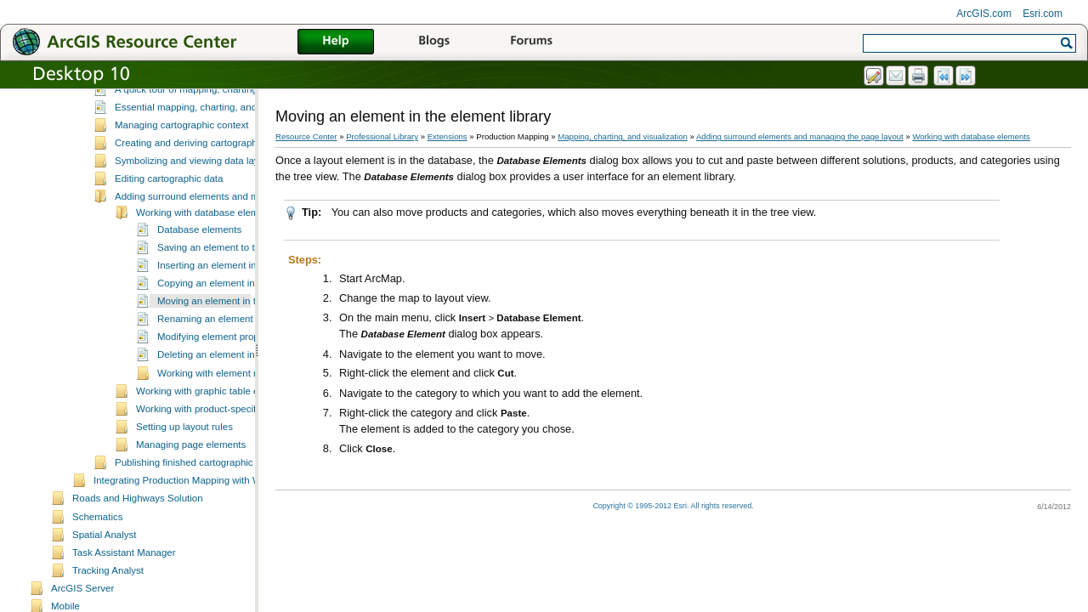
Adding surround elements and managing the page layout (239, 240)
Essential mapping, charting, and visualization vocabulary (239, 151)
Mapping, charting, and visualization (171, 99)
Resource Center (306, 136)
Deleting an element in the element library (247, 399)
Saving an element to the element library (244, 291)
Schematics (97, 561)
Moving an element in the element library (245, 345)
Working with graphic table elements (214, 435)
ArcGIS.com (984, 14)
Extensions (448, 136)
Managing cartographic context (181, 169)
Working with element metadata (225, 417)
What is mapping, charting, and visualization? (213, 115)
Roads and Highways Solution (137, 542)
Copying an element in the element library (247, 327)
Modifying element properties (220, 381)
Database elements (199, 274)
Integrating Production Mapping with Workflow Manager (214, 524)
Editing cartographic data (169, 223)
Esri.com (1042, 14)
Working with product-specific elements (220, 453)
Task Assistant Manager (124, 597)
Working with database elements (206, 257)
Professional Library (382, 136)
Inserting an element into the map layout (244, 309)
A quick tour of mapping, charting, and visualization (225, 133)
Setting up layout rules (184, 471)
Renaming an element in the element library (252, 363)
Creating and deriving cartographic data (200, 187)
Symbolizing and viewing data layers (194, 205)
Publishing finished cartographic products (204, 507)
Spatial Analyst (104, 579)
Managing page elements (191, 489)
